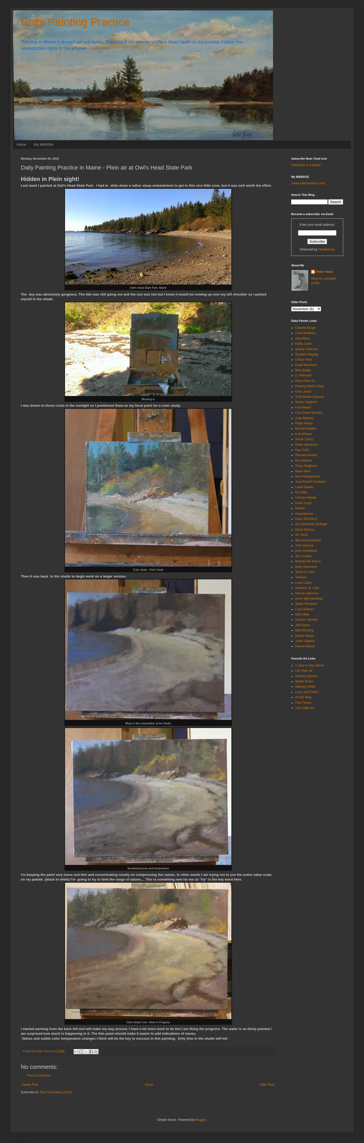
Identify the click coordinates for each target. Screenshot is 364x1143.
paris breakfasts (306, 550)
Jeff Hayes (302, 625)
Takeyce (301, 577)
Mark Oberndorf (306, 567)
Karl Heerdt (303, 407)
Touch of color (305, 572)
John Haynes (304, 545)
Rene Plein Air (305, 381)
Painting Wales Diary (309, 386)
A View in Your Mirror (309, 665)
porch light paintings (309, 598)
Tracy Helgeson (306, 466)
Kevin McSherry (306, 519)
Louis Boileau (304, 609)
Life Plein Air (304, 671)
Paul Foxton (303, 703)
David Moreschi (306, 365)
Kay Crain (302, 450)
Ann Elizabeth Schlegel (311, 524)
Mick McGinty (304, 630)
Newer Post (30, 1085)
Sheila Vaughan (306, 402)
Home (21, 144)
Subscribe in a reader (306, 165)
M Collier (301, 492)
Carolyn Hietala (305, 497)
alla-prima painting (308, 540)
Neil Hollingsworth (307, 476)
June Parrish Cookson (310, 481)
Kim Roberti (303, 460)
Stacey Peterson (306, 349)
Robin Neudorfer (306, 445)
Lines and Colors (306, 692)
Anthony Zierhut (306, 676)
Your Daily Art (304, 708)
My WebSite (43, 144)
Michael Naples (305, 428)
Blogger (200, 1120)
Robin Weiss (304, 423)
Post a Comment (38, 1075)
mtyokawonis (304, 514)
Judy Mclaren (304, 418)
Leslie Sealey (304, 487)
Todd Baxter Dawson (309, 397)
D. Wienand (303, 375)
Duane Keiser (304, 636)
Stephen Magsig (306, 354)
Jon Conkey (303, 556)
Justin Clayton (305, 641)
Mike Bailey (303, 370)
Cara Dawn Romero (309, 413)
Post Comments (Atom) (56, 1092)
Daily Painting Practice (75, 22)
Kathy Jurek (303, 344)
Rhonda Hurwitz (306, 455)
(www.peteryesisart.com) (308, 183)
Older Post (266, 1085)
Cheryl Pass (303, 359)
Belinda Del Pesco (308, 561)
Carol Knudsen (305, 333)
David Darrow (304, 529)
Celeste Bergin (305, 328)
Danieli (300, 508)
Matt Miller (302, 614)
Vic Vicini (301, 535)
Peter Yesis (324, 272)
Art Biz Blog (303, 697)
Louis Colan (303, 583)
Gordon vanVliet (306, 619)
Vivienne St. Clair (307, 588)
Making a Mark (305, 686)
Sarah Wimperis (306, 604)
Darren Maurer (305, 646)
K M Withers (303, 434)
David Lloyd (303, 503)
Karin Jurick (303, 391)
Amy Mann (302, 338)
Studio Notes (304, 681)
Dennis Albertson (307, 593)
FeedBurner (326, 249)
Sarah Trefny (304, 439)
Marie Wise (303, 471)
